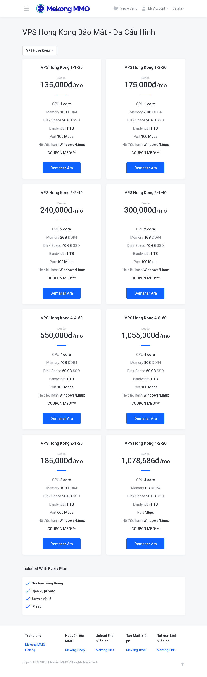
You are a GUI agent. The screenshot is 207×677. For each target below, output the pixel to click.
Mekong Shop (75, 650)
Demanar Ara (61, 168)
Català (179, 8)
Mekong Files (105, 650)
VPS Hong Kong (40, 50)
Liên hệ (30, 650)
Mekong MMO (35, 644)
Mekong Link (166, 650)
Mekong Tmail (136, 650)
